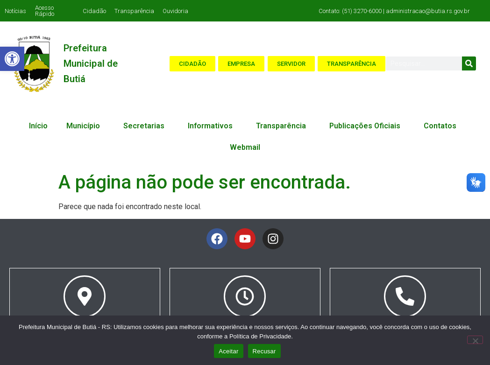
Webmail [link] (245, 147)
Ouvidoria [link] (175, 10)
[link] (12, 59)
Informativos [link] (212, 126)
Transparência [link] (134, 10)
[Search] (469, 63)
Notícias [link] (15, 10)
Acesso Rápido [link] (44, 10)
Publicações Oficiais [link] (367, 126)
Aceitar (228, 351)
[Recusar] (475, 340)
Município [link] (85, 126)
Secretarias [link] (146, 126)
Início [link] (38, 125)
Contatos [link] (442, 126)
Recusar (264, 351)
